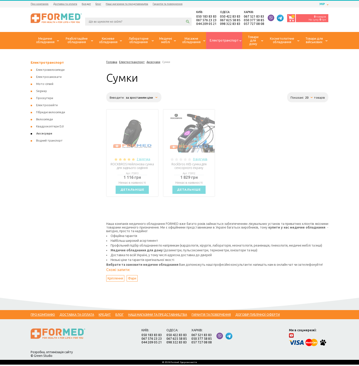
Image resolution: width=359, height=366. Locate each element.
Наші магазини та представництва (127, 4)
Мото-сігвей (44, 84)
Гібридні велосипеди (50, 112)
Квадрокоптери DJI (50, 127)
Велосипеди (44, 119)
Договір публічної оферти (257, 316)
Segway (41, 91)
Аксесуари (44, 134)
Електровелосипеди (50, 70)
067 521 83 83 (254, 17)
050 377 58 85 (254, 20)
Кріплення (115, 280)
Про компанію (40, 4)
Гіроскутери (44, 98)
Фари (132, 280)
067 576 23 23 (206, 20)
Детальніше (132, 190)
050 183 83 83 (206, 17)
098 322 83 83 (230, 24)
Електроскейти (47, 105)
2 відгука (143, 160)
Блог (98, 4)
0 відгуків (200, 160)
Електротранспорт (47, 63)
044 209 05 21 (206, 24)
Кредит (86, 4)
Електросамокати (49, 77)
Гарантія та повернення (167, 4)
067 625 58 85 (230, 20)
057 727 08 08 (254, 24)
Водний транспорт (49, 141)
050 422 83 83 (230, 17)
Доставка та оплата (65, 4)
